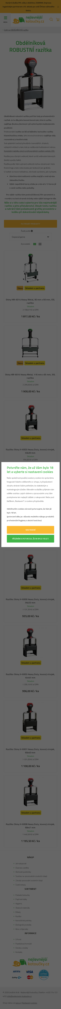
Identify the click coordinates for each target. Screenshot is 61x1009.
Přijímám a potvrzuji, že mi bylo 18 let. (30, 538)
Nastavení (31, 529)
